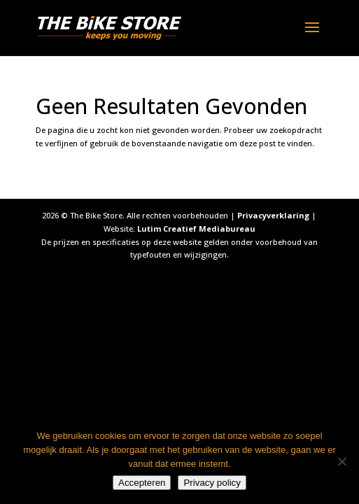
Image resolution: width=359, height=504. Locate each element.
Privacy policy (211, 482)
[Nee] (342, 461)
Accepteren (141, 482)
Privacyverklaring (273, 215)
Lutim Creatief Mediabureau (196, 228)
